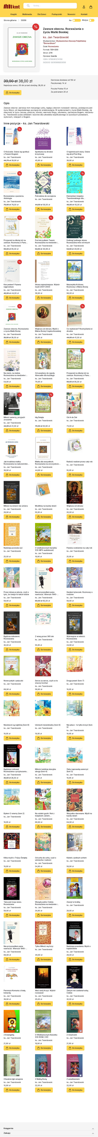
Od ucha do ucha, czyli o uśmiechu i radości (45, 859)
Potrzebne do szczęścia (45, 196)
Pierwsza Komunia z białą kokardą (14, 991)
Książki (14, 14)
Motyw (88, 20)
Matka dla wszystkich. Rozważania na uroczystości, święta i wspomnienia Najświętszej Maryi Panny (47, 462)
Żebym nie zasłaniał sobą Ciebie (77, 991)
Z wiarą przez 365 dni (44, 636)
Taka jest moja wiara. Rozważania (13, 903)
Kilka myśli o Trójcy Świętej (15, 858)
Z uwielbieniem (73, 1079)
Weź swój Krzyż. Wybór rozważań (45, 991)
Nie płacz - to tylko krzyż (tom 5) (79, 726)
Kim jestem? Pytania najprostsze (12, 285)
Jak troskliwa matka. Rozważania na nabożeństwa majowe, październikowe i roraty (16, 462)
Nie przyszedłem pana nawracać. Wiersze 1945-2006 (14, 947)
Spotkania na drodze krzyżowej (44, 153)
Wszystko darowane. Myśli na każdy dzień (79, 814)
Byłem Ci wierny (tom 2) (14, 813)
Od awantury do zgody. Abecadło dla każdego (45, 374)
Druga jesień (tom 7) (75, 681)
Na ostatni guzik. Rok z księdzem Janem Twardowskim (44, 814)
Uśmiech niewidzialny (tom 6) (47, 725)
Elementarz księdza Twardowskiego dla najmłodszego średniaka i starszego (78, 197)
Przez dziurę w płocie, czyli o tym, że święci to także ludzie (16, 593)
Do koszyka (12, 92)
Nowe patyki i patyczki (13, 681)
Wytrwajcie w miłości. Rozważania (76, 637)
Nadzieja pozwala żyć (13, 548)
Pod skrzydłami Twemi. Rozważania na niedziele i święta (46, 241)
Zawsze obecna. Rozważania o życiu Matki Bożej (16, 330)
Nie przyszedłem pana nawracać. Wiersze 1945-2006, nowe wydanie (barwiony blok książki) (46, 593)
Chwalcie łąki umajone (13, 1079)
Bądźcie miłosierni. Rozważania (12, 637)
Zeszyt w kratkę (73, 902)
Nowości (71, 14)
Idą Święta (39, 417)
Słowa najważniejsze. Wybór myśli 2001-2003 (47, 285)
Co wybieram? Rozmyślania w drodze (79, 330)
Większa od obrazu (75, 506)
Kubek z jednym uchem (77, 858)
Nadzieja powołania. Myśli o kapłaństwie (79, 947)
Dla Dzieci (42, 14)
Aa (70, 20)
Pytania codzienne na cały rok (79, 548)
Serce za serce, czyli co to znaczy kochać (46, 682)
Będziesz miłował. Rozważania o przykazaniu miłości (15, 770)
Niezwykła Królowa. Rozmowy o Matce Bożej (77, 285)
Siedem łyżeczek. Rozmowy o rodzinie (80, 593)
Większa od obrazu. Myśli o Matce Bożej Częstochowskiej (48, 330)
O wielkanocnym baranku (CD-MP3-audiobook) (46, 549)
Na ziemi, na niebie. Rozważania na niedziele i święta (15, 374)
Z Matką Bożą (41, 1079)
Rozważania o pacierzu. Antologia (14, 197)
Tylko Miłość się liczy (44, 946)
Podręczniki (57, 14)
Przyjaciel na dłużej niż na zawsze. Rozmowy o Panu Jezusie (78, 374)
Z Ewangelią (9, 1035)
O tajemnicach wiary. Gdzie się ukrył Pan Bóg (78, 153)
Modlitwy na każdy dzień (45, 506)
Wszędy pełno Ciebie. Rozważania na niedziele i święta (46, 903)
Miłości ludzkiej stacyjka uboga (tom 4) (45, 770)
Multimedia (27, 14)
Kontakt (84, 14)
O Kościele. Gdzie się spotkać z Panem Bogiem (16, 153)
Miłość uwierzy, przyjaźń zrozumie (14, 418)
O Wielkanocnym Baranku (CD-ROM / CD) (46, 1036)
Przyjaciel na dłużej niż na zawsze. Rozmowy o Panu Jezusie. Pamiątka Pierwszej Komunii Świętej (16, 241)
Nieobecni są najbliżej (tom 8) (16, 725)
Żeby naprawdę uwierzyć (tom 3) (77, 770)
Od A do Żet (72, 417)
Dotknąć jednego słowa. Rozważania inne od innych (78, 241)
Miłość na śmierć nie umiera (16, 506)
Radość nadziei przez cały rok (80, 461)
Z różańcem (72, 1035)
